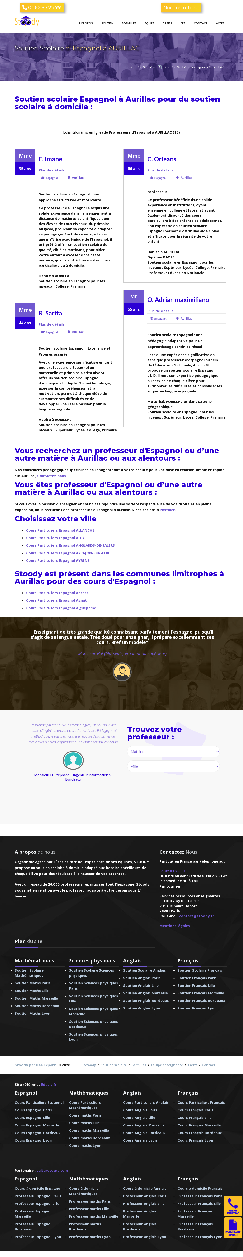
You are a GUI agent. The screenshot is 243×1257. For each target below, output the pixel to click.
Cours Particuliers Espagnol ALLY (55, 537)
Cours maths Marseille (89, 1130)
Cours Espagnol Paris (33, 1110)
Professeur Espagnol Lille (37, 1203)
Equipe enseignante (167, 1065)
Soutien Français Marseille (201, 993)
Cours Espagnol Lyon (33, 1140)
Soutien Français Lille (196, 985)
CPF (183, 23)
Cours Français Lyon (195, 1140)
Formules (129, 23)
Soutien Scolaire (40, 48)
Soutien (107, 23)
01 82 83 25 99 (41, 7)
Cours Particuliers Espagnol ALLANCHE (60, 530)
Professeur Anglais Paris (144, 1196)
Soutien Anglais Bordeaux (146, 1000)
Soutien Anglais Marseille (145, 993)
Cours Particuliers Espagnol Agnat (56, 600)
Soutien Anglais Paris (141, 977)
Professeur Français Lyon (200, 1236)
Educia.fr (49, 1084)
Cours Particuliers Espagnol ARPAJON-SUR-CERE (68, 552)
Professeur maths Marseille (93, 1216)
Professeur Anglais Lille (143, 1203)
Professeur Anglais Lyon (144, 1236)
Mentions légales (174, 925)
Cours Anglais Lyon (140, 1140)
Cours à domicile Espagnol (38, 1188)
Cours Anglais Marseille (143, 1125)
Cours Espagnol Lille (32, 1117)
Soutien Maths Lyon (32, 1013)
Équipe (149, 23)
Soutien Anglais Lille (141, 985)
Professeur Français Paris (200, 1196)
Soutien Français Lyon (197, 1008)
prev (39, 774)
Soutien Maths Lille (32, 990)
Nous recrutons (180, 7)
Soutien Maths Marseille (36, 998)
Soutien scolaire (114, 1065)
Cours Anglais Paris (140, 1110)
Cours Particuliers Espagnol (39, 1102)
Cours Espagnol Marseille (37, 1125)
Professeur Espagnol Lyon (38, 1236)
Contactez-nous (51, 475)
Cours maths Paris (85, 1115)
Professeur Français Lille (199, 1203)
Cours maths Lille (84, 1122)
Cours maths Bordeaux (89, 1137)
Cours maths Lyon (85, 1145)
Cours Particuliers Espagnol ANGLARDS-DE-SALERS (70, 545)
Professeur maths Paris (90, 1201)
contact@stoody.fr (196, 916)
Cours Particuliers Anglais (146, 1102)
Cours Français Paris (195, 1110)
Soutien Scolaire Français (200, 970)
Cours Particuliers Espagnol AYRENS (58, 560)
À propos (86, 23)
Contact (200, 23)
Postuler (167, 509)
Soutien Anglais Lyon (141, 1008)
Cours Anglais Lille (139, 1117)
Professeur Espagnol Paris (38, 1196)
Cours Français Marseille (199, 1125)
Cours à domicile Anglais (144, 1188)
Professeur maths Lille (89, 1208)
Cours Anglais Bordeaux (144, 1132)
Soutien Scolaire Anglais (144, 970)
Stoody (90, 1065)
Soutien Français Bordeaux (201, 1000)
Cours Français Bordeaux (200, 1132)
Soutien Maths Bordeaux (37, 1005)
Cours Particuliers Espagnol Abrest (57, 592)
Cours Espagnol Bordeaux (38, 1132)
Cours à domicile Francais (200, 1188)
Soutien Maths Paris (33, 983)
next (94, 774)
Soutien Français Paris (197, 977)
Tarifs (167, 23)
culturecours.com (52, 1170)
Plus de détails (52, 170)
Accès (220, 23)
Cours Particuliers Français (201, 1102)
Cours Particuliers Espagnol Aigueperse (61, 607)
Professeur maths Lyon (90, 1236)
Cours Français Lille (194, 1117)
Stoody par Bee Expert (35, 1065)
